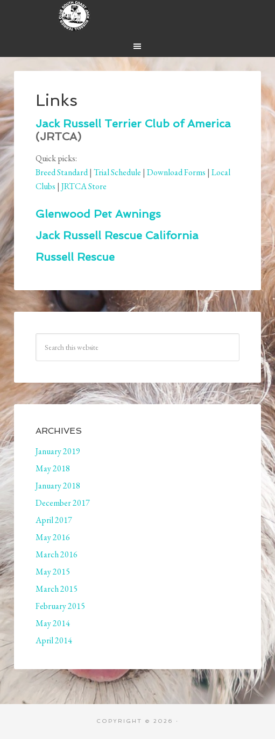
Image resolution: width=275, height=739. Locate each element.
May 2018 (53, 468)
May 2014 (53, 623)
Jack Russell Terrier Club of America (133, 123)
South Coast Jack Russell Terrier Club (138, 16)
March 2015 (56, 588)
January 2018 (58, 485)
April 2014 (54, 640)
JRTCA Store (84, 186)
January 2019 (58, 451)
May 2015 (53, 571)
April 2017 (54, 520)
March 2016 (56, 554)
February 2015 (60, 606)
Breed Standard (62, 172)
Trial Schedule (117, 172)
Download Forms (176, 172)
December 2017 (63, 502)
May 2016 (53, 537)
